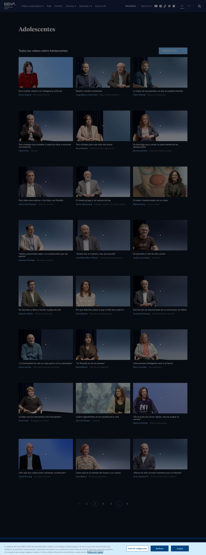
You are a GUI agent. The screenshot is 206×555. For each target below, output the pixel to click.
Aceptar (180, 551)
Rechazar (160, 551)
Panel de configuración (137, 551)
